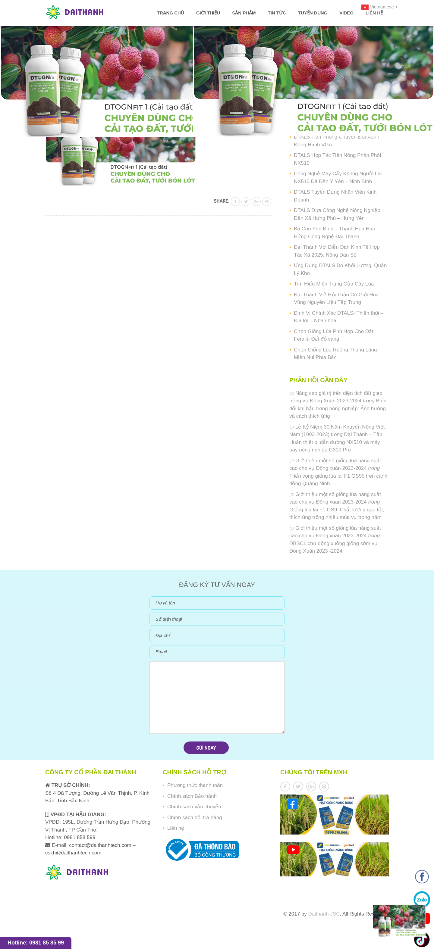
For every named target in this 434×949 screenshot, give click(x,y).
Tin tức (277, 12)
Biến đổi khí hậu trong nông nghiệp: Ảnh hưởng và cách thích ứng (337, 408)
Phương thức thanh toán (195, 785)
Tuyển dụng (312, 12)
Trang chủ (170, 12)
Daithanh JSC (324, 914)
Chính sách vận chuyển (194, 807)
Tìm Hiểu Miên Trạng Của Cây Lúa (334, 284)
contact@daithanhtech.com (101, 845)
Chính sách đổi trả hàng (194, 817)
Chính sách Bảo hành (192, 796)
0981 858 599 (79, 837)
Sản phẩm (244, 12)
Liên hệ (374, 12)
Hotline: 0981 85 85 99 (36, 943)
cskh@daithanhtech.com (73, 853)
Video (346, 12)
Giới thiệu (208, 12)
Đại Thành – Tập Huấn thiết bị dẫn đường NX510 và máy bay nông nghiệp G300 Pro (335, 442)
